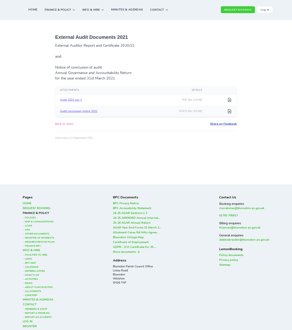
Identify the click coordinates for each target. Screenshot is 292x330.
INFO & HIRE (31, 250)
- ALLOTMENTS (32, 291)
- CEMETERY (30, 295)
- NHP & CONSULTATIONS (38, 221)
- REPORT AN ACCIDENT (37, 317)
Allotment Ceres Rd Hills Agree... (135, 232)
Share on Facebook (223, 124)
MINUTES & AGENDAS (127, 10)
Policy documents (231, 255)
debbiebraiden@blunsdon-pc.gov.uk (244, 240)
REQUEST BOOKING (237, 9)
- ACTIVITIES (30, 279)
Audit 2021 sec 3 (71, 100)
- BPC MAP (29, 262)
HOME (32, 10)
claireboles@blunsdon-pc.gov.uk (241, 208)
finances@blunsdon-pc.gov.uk (240, 228)
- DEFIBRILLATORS (34, 271)
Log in (265, 9)
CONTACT (30, 304)
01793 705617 (228, 215)
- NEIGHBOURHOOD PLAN (39, 241)
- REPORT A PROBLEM (36, 313)
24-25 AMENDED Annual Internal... (136, 218)
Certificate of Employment (131, 242)
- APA (26, 229)
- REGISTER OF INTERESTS (38, 237)
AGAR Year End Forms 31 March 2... (137, 228)
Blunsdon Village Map (128, 237)
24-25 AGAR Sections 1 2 (130, 213)
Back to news (64, 124)
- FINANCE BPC (32, 246)
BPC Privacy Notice (126, 203)
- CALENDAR (30, 267)
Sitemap (224, 265)
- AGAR (27, 225)
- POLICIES (29, 217)
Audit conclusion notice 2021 (79, 111)
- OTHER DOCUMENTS (36, 233)
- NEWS (27, 283)
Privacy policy (228, 260)
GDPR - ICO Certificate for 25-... (134, 247)
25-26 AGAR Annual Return (132, 223)
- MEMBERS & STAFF (35, 309)
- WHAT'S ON (31, 275)
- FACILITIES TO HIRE (35, 254)
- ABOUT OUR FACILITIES (38, 287)
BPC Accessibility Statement (132, 208)
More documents (126, 252)
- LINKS (27, 258)
